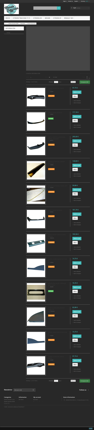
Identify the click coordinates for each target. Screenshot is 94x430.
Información (10, 28)
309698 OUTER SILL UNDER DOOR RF (56, 162)
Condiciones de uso (10, 36)
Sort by (27, 77)
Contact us (70, 1)
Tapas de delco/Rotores (9, 420)
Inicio (8, 18)
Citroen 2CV (37, 18)
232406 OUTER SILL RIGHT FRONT (56, 89)
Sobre (7, 38)
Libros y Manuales (8, 414)
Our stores (8, 43)
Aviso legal (8, 34)
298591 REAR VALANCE (55, 112)
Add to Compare (77, 102)
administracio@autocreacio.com (75, 407)
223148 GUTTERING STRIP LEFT (57, 186)
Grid (87, 77)
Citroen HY (57, 18)
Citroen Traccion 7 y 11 (21, 18)
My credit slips (36, 403)
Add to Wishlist (77, 100)
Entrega (8, 32)
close (91, 428)
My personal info (37, 407)
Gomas (5, 411)
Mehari (47, 18)
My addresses (36, 405)
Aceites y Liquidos (8, 416)
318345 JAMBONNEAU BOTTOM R (57, 260)
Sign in (64, 1)
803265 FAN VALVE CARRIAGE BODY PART (57, 284)
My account (37, 397)
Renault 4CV (68, 18)
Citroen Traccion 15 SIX (9, 401)
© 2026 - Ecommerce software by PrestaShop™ (14, 426)
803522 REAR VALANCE (55, 210)
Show (46, 77)
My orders (35, 399)
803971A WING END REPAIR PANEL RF (56, 308)
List (89, 77)
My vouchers (36, 409)
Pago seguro (9, 41)
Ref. (49, 91)
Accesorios (6, 413)
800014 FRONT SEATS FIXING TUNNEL (57, 235)
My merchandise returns (38, 401)
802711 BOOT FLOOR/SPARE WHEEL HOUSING (56, 138)
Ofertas (5, 418)
